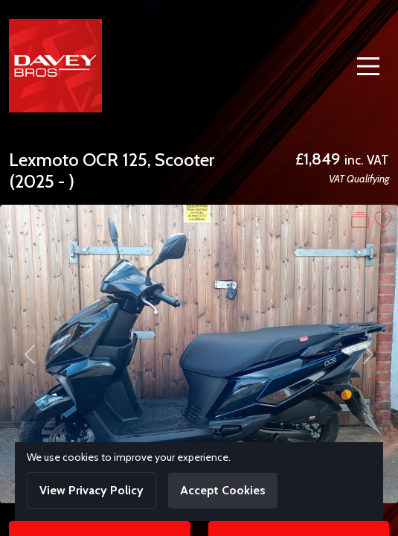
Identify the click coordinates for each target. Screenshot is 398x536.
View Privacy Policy (91, 490)
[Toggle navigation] (368, 66)
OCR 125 (115, 159)
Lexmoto (44, 159)
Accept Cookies (223, 490)
